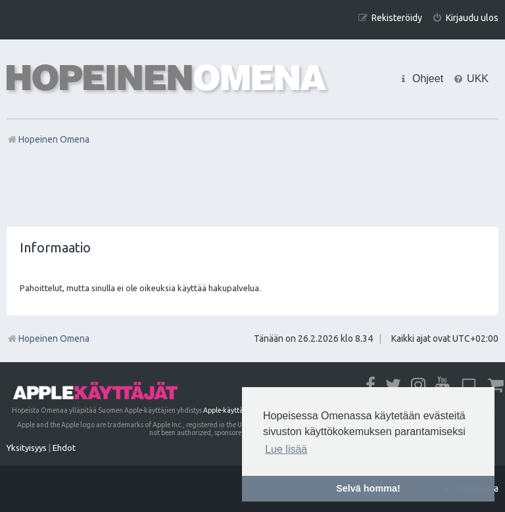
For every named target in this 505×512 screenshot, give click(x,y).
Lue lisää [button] (286, 449)
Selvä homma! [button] (368, 488)
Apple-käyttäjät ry (231, 410)
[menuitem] (465, 18)
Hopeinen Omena (48, 338)
